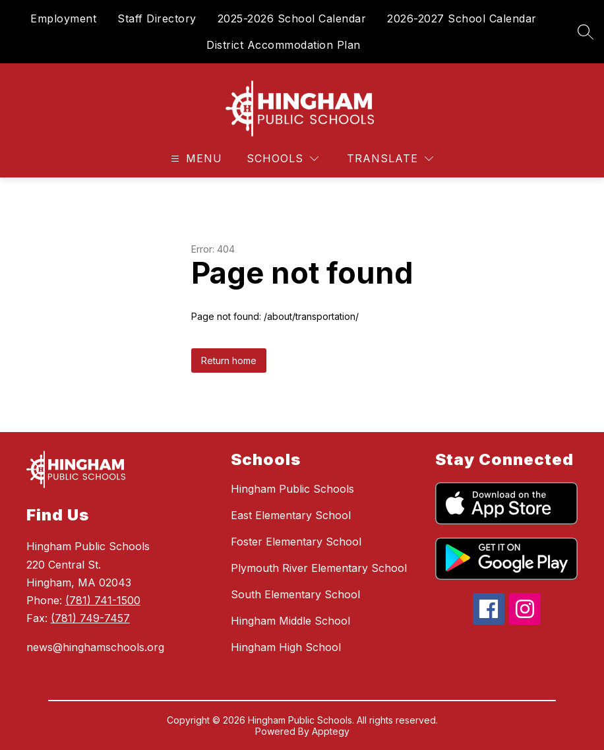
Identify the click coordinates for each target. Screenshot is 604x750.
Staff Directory (156, 18)
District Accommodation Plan (283, 44)
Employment (63, 18)
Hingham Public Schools (292, 488)
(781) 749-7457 (90, 618)
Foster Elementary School (296, 541)
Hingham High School (286, 647)
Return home (229, 360)
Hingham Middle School (290, 620)
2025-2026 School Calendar (292, 18)
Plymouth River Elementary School (319, 568)
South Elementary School (295, 594)
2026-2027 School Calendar (462, 18)
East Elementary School (291, 515)
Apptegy (330, 731)
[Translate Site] (390, 158)
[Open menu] (194, 158)
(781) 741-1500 (102, 600)
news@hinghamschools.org (95, 647)
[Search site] (585, 32)
